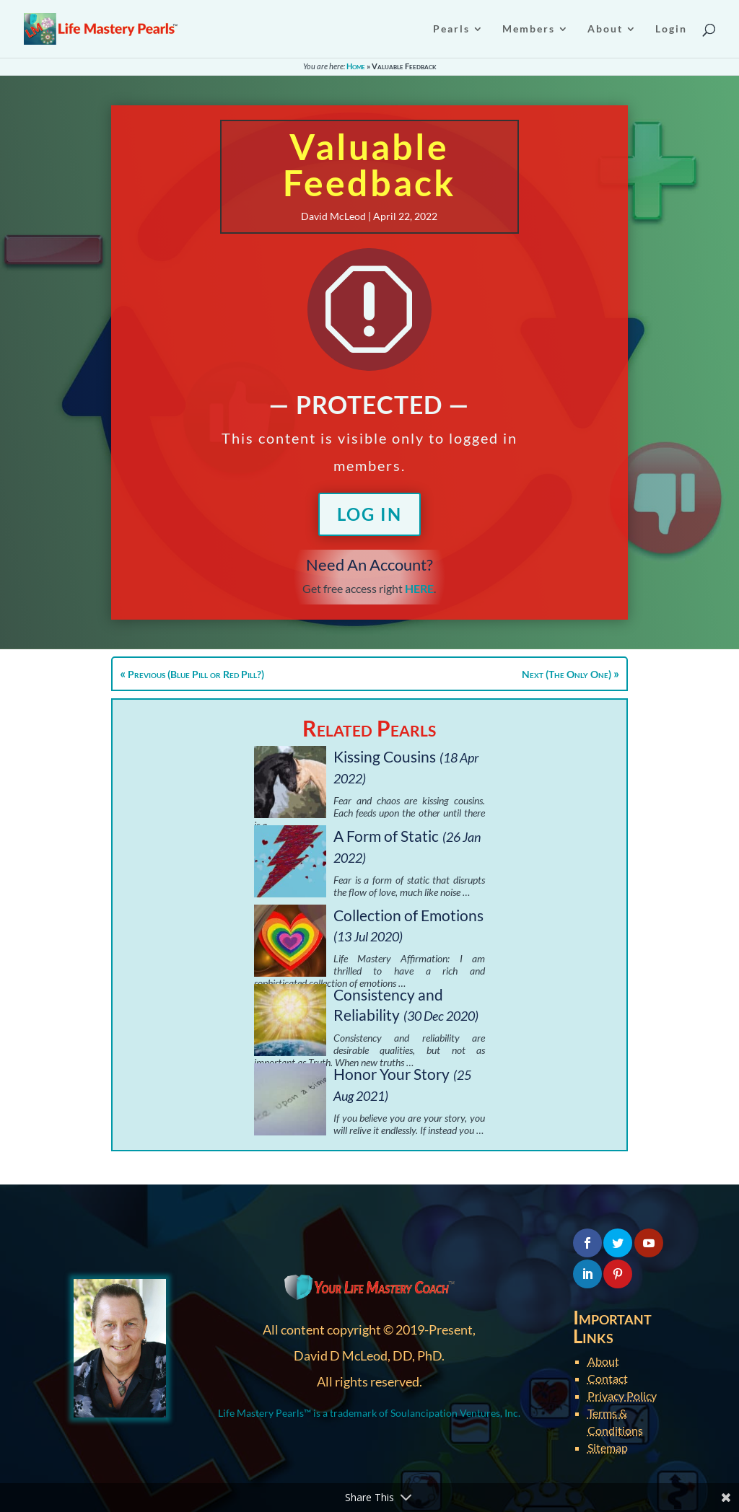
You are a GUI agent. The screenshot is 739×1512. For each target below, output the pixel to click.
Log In (369, 514)
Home (355, 66)
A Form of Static (386, 836)
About (603, 1361)
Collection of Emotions (408, 915)
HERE (419, 588)
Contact (607, 1378)
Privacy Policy (622, 1395)
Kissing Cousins (384, 756)
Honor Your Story (391, 1074)
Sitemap (607, 1447)
